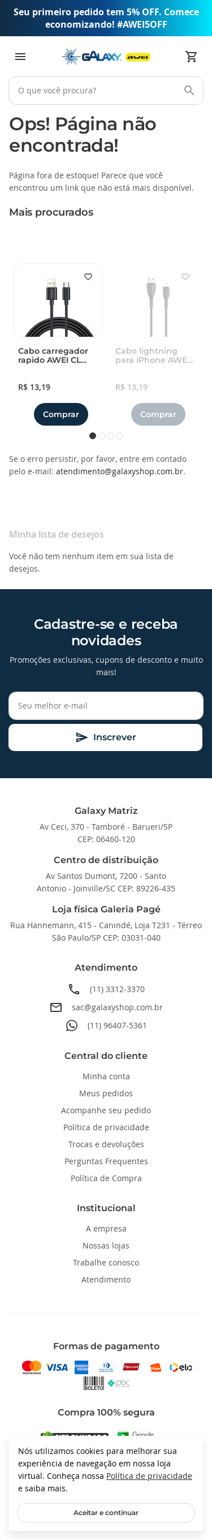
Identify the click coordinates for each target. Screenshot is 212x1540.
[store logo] (106, 57)
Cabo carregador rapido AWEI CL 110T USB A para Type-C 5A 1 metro (55, 356)
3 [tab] (110, 435)
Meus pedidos (106, 1093)
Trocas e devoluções (106, 1144)
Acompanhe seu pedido (106, 1110)
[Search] (189, 90)
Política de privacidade (149, 1475)
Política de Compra (106, 1178)
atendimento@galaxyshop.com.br (119, 471)
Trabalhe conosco (106, 1262)
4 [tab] (119, 435)
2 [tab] (101, 435)
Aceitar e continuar (106, 1512)
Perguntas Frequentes (106, 1161)
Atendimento (106, 1279)
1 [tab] (92, 435)
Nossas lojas (106, 1245)
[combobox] (106, 90)
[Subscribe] (105, 737)
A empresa (106, 1228)
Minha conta (106, 1076)
